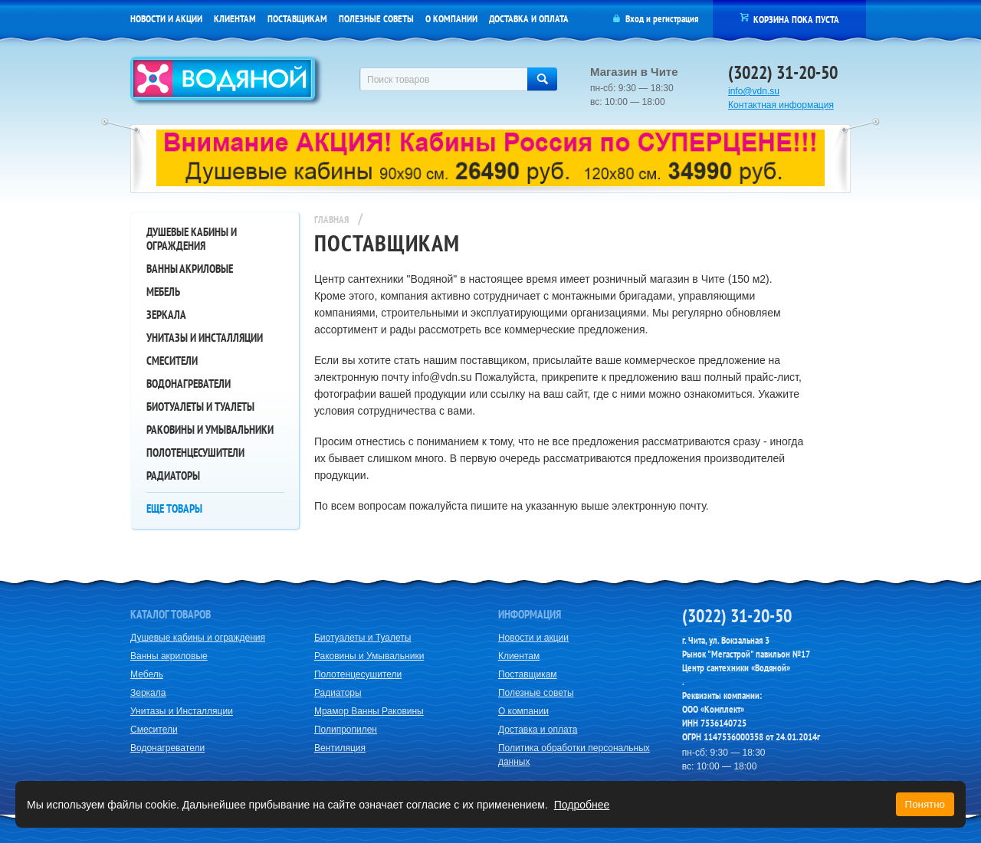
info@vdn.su (753, 91)
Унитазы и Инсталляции (204, 337)
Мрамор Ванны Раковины (369, 711)
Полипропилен (345, 729)
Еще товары (174, 508)
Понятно (925, 804)
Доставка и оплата (529, 18)
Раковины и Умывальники (210, 429)
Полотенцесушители (195, 452)
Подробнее (582, 805)
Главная (331, 219)
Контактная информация (781, 105)
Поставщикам (297, 18)
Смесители (172, 360)
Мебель (163, 291)
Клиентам (235, 18)
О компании (451, 18)
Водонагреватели (188, 383)
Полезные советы (376, 18)
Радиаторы (173, 475)
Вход (634, 18)
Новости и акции (166, 18)
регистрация (675, 18)
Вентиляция (340, 748)
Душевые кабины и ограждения (191, 239)
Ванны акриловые (189, 268)
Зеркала (166, 314)
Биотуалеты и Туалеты (200, 406)
